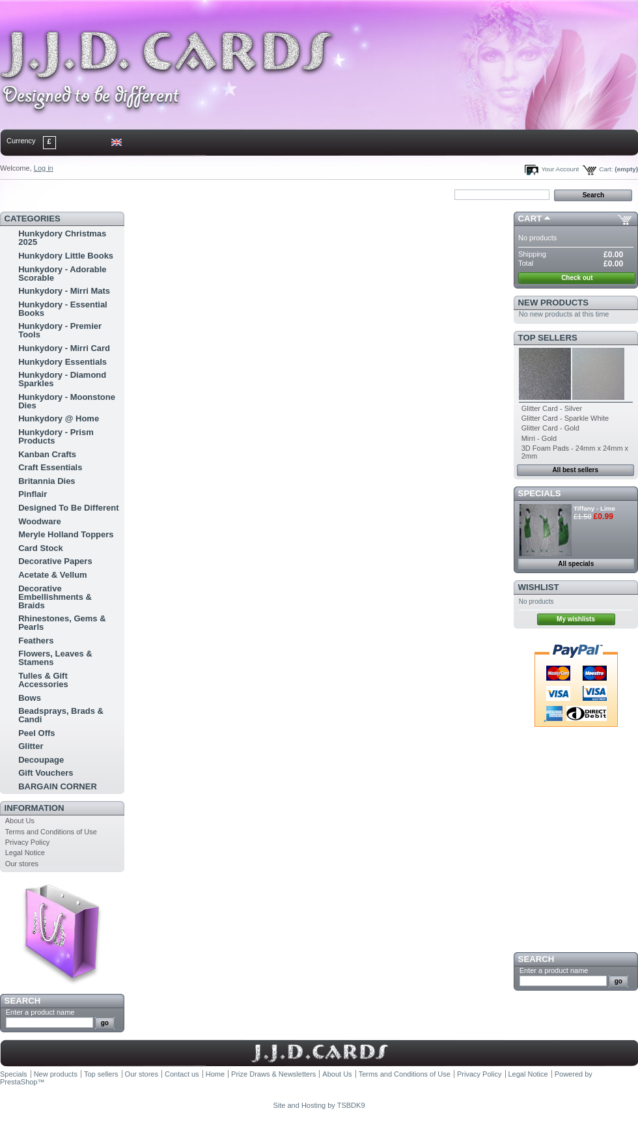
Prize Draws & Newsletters (273, 1074)
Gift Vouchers (45, 773)
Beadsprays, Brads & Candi (61, 715)
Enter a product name (40, 1012)
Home (21, 194)
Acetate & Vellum (52, 575)
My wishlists (576, 619)
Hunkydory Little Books (65, 256)
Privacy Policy (27, 842)
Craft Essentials (50, 467)
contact (64, 194)
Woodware (39, 521)
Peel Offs (36, 733)
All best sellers (575, 469)
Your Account (560, 169)
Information (34, 808)
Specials (539, 493)
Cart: (606, 169)
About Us (20, 821)
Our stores (21, 864)
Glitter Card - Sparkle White (565, 418)
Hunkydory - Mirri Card (64, 348)
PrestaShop (18, 1082)
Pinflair (32, 494)
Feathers (35, 640)
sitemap (107, 194)
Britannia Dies (46, 481)
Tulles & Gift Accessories (43, 680)
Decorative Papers (55, 561)
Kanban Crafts (47, 454)
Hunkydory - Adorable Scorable (62, 273)
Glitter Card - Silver (552, 408)
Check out (576, 277)
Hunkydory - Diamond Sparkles (62, 379)
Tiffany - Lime (594, 508)
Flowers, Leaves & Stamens (55, 658)
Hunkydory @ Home (58, 418)
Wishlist (538, 587)
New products (553, 302)
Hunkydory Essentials (62, 362)
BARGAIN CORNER (57, 786)
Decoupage (41, 760)
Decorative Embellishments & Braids (55, 597)
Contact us (182, 1074)
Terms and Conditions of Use (51, 832)
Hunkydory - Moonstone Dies (66, 401)
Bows (29, 698)
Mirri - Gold (539, 438)
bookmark (150, 194)
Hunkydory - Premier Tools (60, 330)
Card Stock (40, 548)
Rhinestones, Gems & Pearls (61, 623)
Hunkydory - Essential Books (62, 309)
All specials (576, 563)
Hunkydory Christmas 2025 (62, 238)
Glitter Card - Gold (550, 428)
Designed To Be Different (68, 508)
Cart (530, 218)
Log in (43, 168)
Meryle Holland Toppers (65, 534)
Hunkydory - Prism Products (56, 436)
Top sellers (547, 338)
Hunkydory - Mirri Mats (64, 291)
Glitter (30, 746)
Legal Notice (25, 852)
